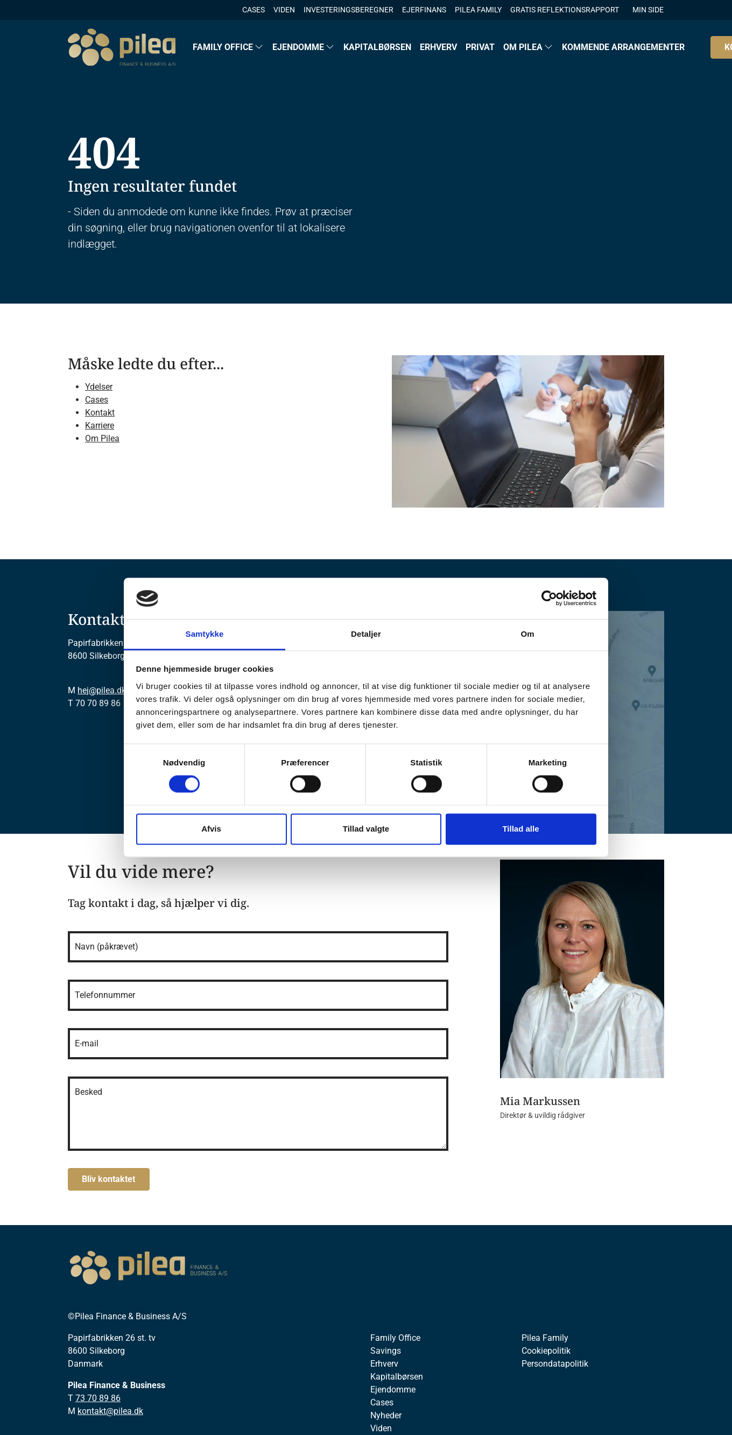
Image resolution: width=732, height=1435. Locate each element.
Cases (96, 400)
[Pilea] (148, 1268)
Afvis (211, 828)
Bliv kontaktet (108, 1179)
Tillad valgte (366, 828)
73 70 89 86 (98, 1398)
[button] (228, 47)
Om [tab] (527, 633)
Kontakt (100, 412)
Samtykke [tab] (205, 633)
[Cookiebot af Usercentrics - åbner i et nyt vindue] (549, 598)
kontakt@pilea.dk (110, 1411)
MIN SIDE (648, 9)
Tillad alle (520, 828)
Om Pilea (102, 438)
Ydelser (98, 387)
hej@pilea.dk (102, 690)
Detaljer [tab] (366, 633)
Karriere (99, 425)
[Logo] (121, 47)
